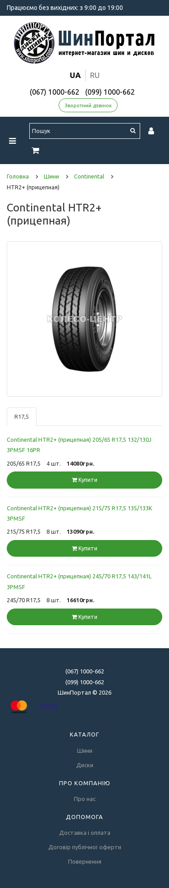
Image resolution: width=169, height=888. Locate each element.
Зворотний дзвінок (88, 105)
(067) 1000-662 (54, 92)
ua (75, 75)
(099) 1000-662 (110, 92)
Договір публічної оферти (84, 847)
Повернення (84, 861)
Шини (84, 750)
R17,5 (21, 416)
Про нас (85, 799)
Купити (84, 479)
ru (95, 75)
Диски (84, 765)
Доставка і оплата (84, 832)
